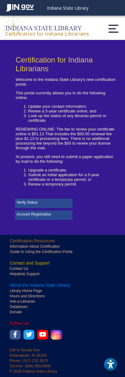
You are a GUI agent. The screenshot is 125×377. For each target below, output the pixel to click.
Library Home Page (26, 291)
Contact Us (19, 268)
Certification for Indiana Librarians (47, 34)
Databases (19, 307)
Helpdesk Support (24, 274)
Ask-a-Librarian (22, 301)
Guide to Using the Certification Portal (41, 252)
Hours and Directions (27, 296)
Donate (16, 312)
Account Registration (34, 214)
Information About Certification (35, 246)
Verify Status (27, 202)
